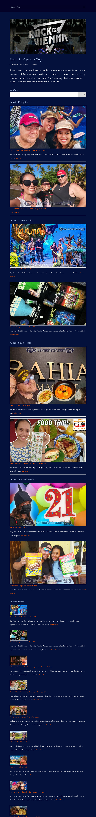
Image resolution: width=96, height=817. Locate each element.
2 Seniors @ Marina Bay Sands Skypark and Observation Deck (31, 667)
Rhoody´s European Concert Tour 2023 (23, 327)
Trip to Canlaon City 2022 (18, 742)
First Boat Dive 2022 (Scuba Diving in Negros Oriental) (28, 208)
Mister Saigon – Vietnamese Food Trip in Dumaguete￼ (28, 463)
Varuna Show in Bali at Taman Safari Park (24, 269)
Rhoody (15, 64)
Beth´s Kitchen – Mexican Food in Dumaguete (24, 717)
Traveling (33, 64)
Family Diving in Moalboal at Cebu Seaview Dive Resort (28, 150)
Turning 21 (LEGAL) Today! (18, 528)
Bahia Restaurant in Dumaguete (20, 405)
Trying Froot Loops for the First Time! (23, 586)
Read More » (19, 158)
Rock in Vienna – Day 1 (26, 59)
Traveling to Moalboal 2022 (18, 767)
